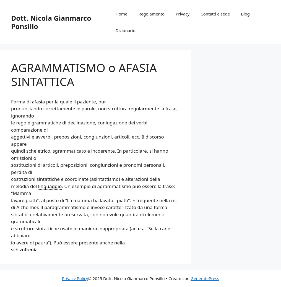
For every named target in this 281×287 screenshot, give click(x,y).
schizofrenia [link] (24, 249)
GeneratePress (205, 278)
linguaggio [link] (50, 186)
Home (122, 14)
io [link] (13, 242)
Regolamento (152, 14)
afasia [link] (38, 101)
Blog (245, 14)
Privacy (182, 14)
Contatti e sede (215, 14)
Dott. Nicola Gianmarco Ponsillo (51, 22)
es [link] (140, 228)
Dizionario (126, 30)
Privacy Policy (75, 278)
